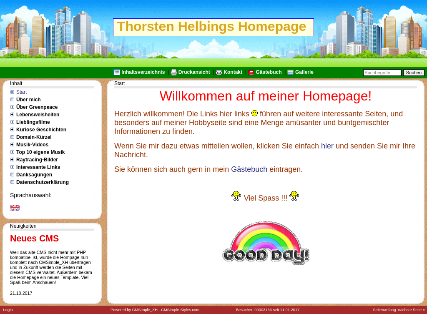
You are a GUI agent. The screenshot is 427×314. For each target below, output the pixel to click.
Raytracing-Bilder (37, 160)
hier (327, 146)
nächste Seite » (411, 310)
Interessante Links (38, 167)
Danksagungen (34, 175)
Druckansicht (194, 72)
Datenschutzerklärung (42, 182)
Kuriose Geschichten (41, 130)
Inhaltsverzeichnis (143, 72)
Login (8, 310)
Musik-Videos (32, 145)
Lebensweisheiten (37, 115)
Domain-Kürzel (34, 137)
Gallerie (304, 72)
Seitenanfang (384, 310)
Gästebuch (268, 72)
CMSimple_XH (145, 310)
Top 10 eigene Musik (40, 152)
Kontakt (233, 72)
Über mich (28, 100)
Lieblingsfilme (33, 122)
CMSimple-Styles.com (180, 310)
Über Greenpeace (37, 107)
